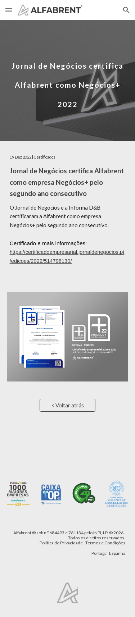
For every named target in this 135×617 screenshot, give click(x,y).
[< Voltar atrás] (67, 405)
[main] (68, 80)
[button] (8, 10)
